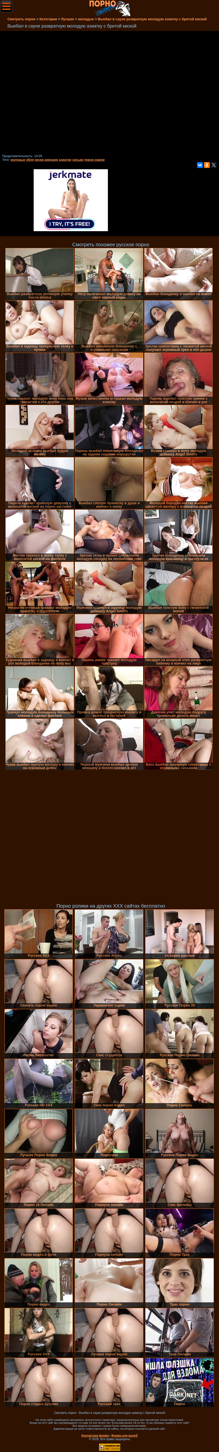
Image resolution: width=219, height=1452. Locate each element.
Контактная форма (95, 1435)
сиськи (77, 160)
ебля (30, 160)
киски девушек (46, 160)
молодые (18, 160)
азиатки (65, 160)
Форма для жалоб (124, 1435)
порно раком (94, 160)
